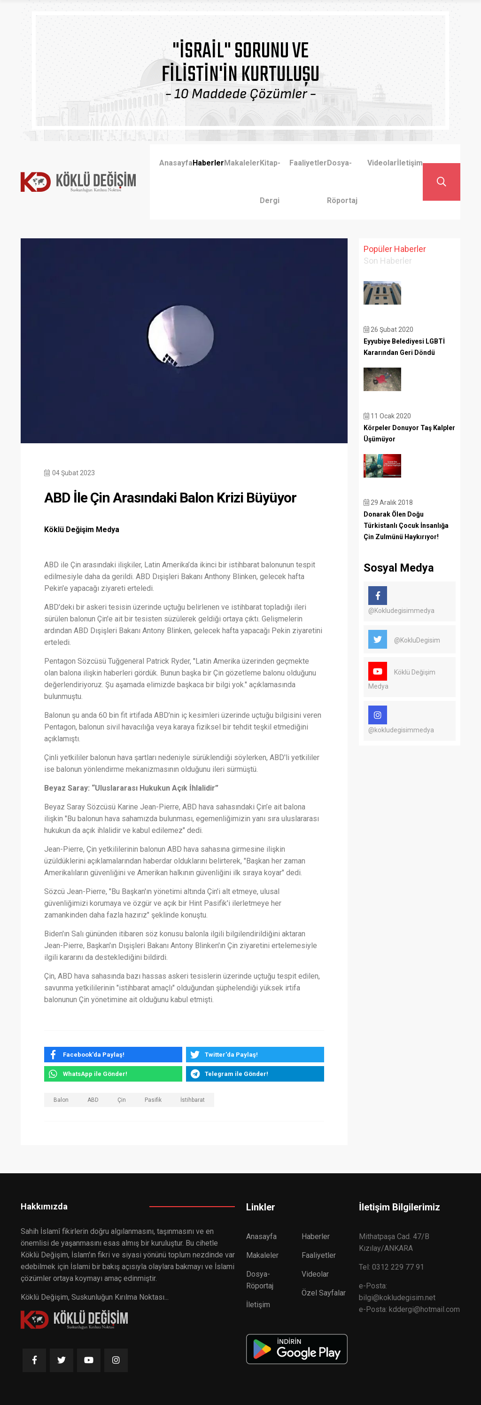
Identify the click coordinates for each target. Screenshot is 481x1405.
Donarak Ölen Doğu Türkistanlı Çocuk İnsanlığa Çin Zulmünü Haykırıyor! (406, 525)
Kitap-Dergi (270, 181)
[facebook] (113, 1054)
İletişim (410, 162)
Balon (61, 1100)
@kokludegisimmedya (401, 720)
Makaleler (242, 162)
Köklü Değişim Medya (401, 676)
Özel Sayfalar (324, 1292)
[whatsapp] (113, 1073)
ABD (93, 1100)
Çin (121, 1100)
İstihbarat (192, 1100)
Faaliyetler (308, 162)
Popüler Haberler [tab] (395, 249)
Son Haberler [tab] (388, 261)
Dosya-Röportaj (342, 181)
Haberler (208, 162)
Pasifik (153, 1100)
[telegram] (255, 1073)
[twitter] (255, 1054)
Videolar (382, 162)
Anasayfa (176, 162)
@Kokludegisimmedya (401, 600)
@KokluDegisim (404, 639)
